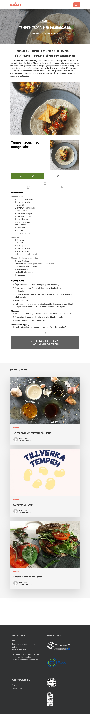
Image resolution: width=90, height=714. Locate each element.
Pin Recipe (62, 176)
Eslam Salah (35, 33)
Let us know (44, 344)
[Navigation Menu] (76, 5)
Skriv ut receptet (27, 176)
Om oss (15, 685)
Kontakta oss (17, 689)
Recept (45, 20)
